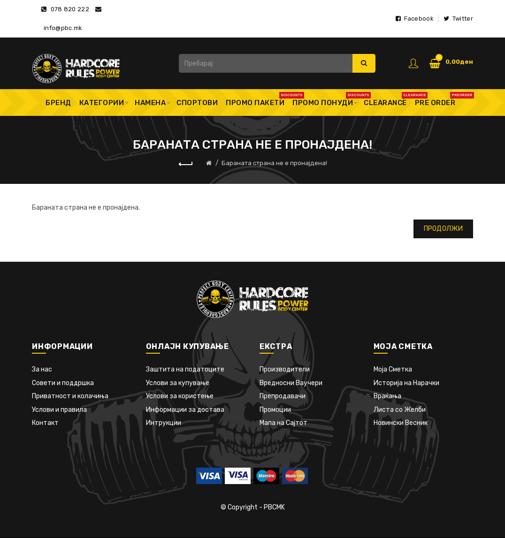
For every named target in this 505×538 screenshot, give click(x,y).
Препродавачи (283, 396)
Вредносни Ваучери (291, 383)
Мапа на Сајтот (283, 423)
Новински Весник (401, 423)
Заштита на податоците (185, 369)
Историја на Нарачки (406, 383)
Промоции (275, 410)
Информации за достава (185, 410)
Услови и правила (59, 410)
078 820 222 (70, 9)
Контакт (45, 423)
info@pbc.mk (63, 27)
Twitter (458, 18)
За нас (42, 369)
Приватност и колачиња (70, 396)
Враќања (387, 396)
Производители (285, 369)
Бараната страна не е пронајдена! (274, 163)
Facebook (415, 18)
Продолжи (443, 229)
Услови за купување (177, 383)
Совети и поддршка (63, 383)
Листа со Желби (400, 410)
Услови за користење (180, 396)
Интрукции (163, 423)
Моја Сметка (393, 369)
